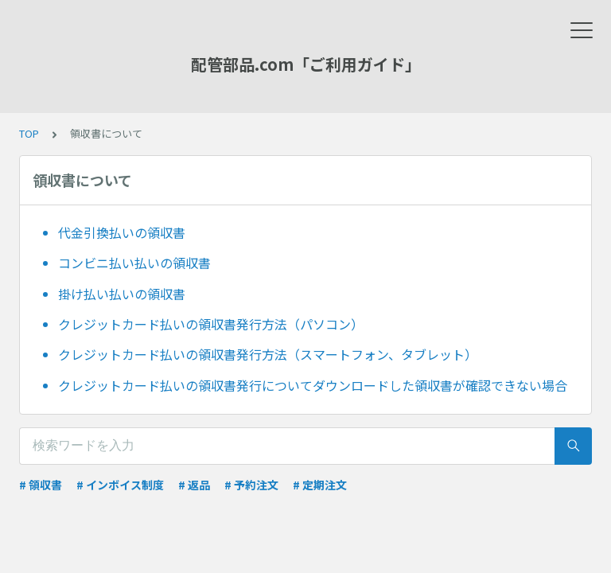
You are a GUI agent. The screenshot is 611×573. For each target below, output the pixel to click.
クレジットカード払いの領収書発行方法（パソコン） (211, 323)
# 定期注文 (320, 485)
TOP (29, 133)
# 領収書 (40, 485)
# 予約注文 (251, 485)
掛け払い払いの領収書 (121, 293)
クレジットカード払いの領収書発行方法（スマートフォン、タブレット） (267, 354)
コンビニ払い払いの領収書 (134, 262)
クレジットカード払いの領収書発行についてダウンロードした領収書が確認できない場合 (312, 385)
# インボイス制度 (120, 485)
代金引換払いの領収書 (121, 232)
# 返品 (194, 485)
